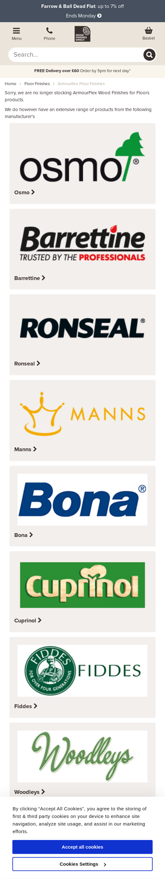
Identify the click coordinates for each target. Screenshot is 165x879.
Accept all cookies (82, 847)
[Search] (149, 55)
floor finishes (37, 83)
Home (10, 83)
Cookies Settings (83, 864)
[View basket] (148, 34)
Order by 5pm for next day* (82, 70)
